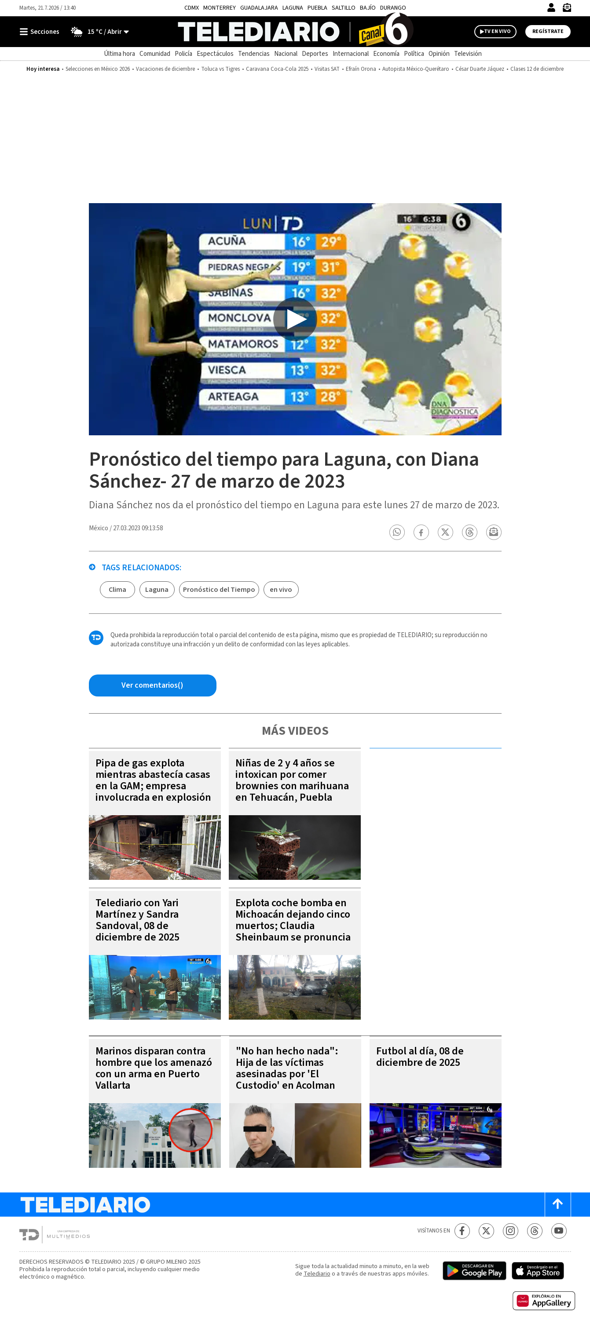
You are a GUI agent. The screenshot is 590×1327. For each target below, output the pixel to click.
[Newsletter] (566, 9)
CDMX (191, 8)
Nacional (285, 53)
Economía (386, 53)
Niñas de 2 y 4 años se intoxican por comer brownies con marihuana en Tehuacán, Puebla (292, 780)
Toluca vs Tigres (220, 69)
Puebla (317, 8)
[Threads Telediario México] (534, 1231)
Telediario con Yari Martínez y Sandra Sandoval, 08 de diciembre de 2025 (137, 920)
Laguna (292, 8)
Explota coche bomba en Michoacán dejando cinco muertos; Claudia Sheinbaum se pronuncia (293, 920)
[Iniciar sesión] (551, 7)
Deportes (315, 53)
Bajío (368, 8)
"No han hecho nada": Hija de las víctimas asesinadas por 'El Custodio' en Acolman (287, 1068)
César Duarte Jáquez (479, 69)
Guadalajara (259, 8)
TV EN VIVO (497, 31)
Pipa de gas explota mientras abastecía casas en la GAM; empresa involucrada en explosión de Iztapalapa (153, 786)
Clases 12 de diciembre (537, 69)
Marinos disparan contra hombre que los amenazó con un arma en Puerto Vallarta (153, 1068)
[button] (397, 532)
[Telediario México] (295, 31)
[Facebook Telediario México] (462, 1231)
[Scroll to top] (558, 1204)
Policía (183, 53)
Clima (117, 589)
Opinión (439, 53)
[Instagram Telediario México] (510, 1231)
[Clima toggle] (97, 31)
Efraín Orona (361, 69)
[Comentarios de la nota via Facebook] (152, 685)
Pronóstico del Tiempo (219, 589)
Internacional (351, 53)
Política (414, 53)
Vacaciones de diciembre (165, 69)
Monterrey (219, 8)
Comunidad (154, 53)
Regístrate (548, 31)
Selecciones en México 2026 (98, 69)
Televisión (468, 53)
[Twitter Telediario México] (486, 1231)
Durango (393, 8)
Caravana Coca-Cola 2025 (277, 69)
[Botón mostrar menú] (41, 31)
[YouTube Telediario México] (559, 1231)
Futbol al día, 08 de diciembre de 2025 (420, 1056)
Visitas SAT (327, 69)
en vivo (281, 589)
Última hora (119, 53)
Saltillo (343, 8)
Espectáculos (215, 53)
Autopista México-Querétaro (415, 69)
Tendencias (254, 53)
